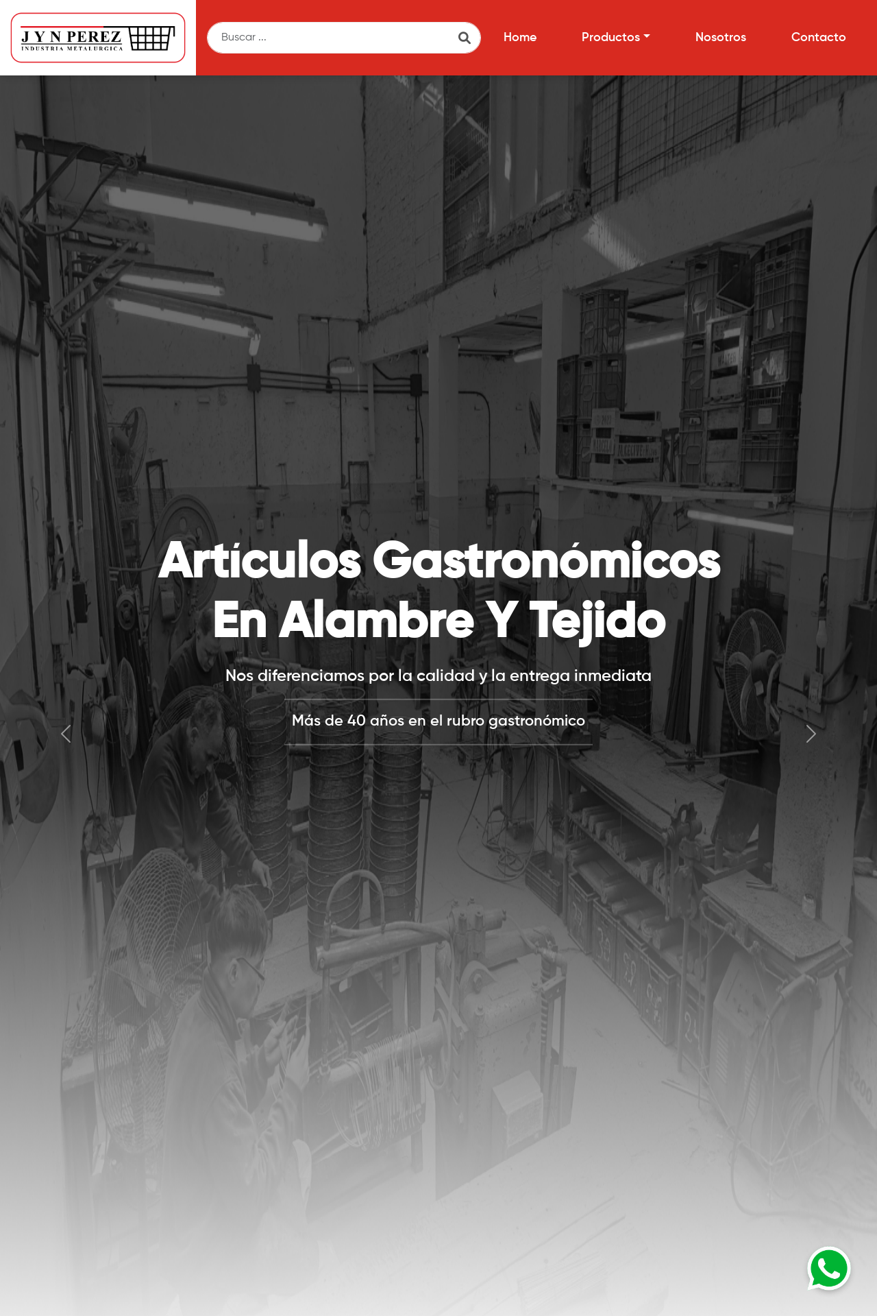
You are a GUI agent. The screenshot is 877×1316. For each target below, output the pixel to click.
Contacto (818, 38)
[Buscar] (344, 37)
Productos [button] (611, 38)
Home (520, 38)
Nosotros (720, 38)
